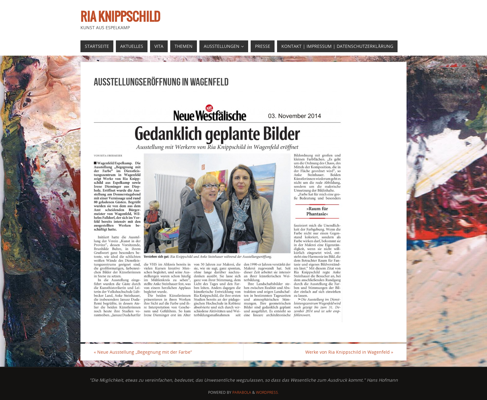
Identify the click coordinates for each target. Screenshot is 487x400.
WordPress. (267, 392)
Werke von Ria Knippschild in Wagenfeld (349, 352)
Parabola (241, 392)
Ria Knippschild (120, 17)
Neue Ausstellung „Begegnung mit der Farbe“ (143, 352)
